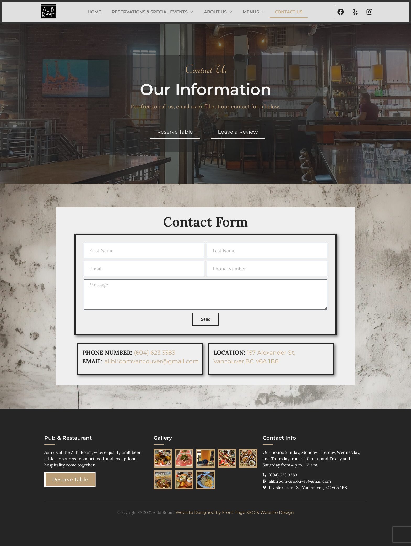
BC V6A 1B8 (262, 361)
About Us (218, 12)
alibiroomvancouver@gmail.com (151, 361)
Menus (253, 12)
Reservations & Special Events (152, 12)
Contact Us (288, 11)
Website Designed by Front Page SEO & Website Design (235, 512)
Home (94, 11)
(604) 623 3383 (155, 352)
